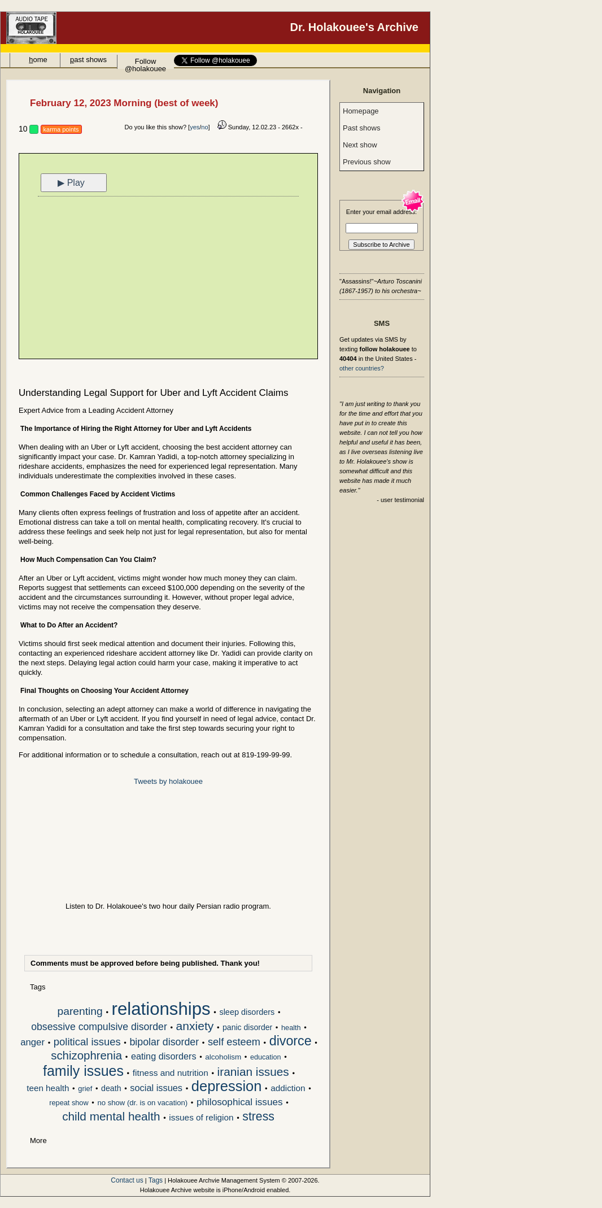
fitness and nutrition (170, 1073)
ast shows (88, 59)
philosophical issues (240, 1102)
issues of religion (201, 1117)
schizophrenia (86, 1056)
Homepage (361, 111)
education (265, 1057)
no (204, 127)
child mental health (111, 1117)
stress (258, 1117)
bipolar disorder (164, 1042)
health (291, 1027)
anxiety (195, 1026)
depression (226, 1087)
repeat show (68, 1102)
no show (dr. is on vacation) (142, 1102)
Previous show (367, 162)
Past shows (361, 128)
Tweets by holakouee (168, 781)
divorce (290, 1042)
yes (194, 127)
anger (32, 1042)
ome (38, 59)
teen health (48, 1088)
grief (85, 1088)
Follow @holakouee (145, 63)
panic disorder (247, 1027)
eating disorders (164, 1056)
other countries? (361, 368)
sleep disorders (246, 1012)
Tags (156, 1180)
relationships (161, 1009)
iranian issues (253, 1072)
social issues (156, 1088)
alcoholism (223, 1057)
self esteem (234, 1042)
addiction (288, 1088)
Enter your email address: (381, 211)
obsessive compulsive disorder (99, 1027)
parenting (80, 1011)
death (111, 1088)
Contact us (127, 1180)
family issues (83, 1072)
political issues (87, 1042)
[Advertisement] (168, 279)
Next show (360, 145)
